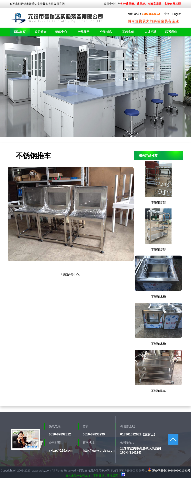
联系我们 (171, 31)
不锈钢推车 (158, 390)
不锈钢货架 (158, 202)
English (176, 14)
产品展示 (83, 31)
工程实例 (128, 31)
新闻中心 (61, 31)
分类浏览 (106, 31)
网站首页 (20, 31)
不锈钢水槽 (158, 296)
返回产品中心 (70, 274)
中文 (167, 13)
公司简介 (40, 31)
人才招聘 (150, 31)
